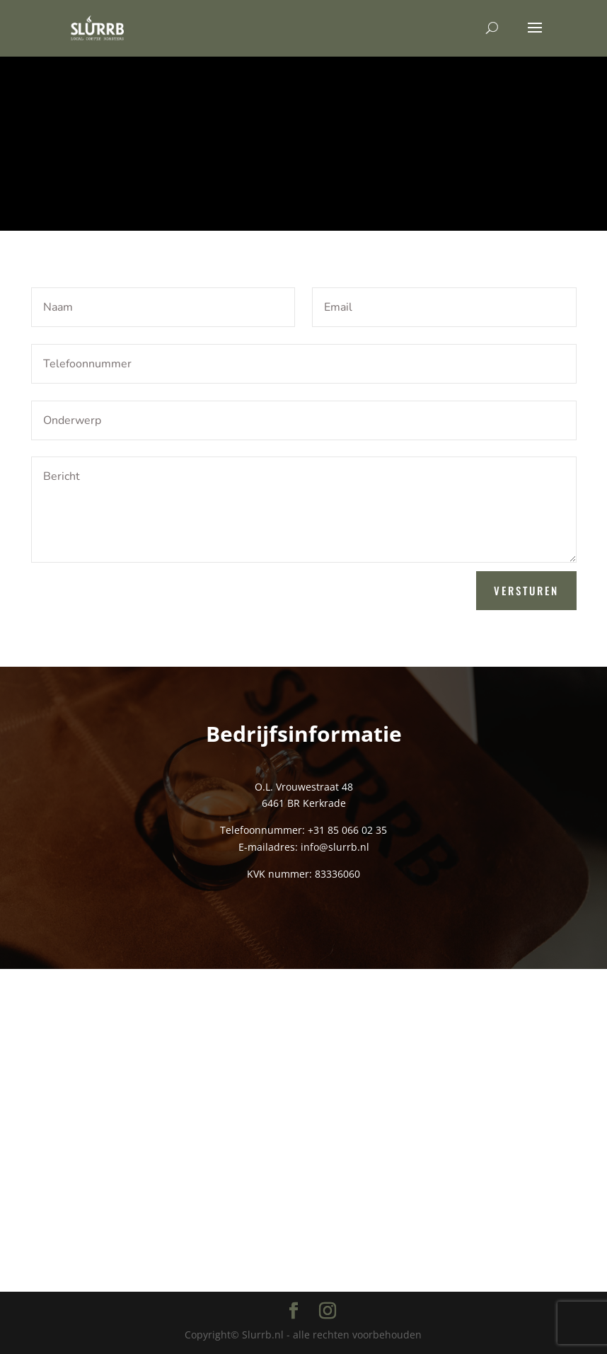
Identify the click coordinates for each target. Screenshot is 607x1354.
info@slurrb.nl (335, 847)
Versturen (526, 590)
